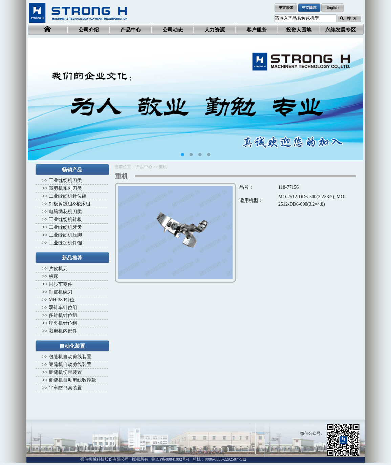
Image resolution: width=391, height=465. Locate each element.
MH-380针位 (61, 299)
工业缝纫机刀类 (65, 180)
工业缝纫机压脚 (65, 235)
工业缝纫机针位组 (68, 196)
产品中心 (144, 166)
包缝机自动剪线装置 (70, 356)
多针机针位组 (63, 315)
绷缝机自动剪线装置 (70, 364)
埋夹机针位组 (63, 323)
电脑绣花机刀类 (65, 211)
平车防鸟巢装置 (65, 387)
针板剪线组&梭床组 (69, 203)
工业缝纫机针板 (65, 219)
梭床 (53, 276)
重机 (163, 166)
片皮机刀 (58, 268)
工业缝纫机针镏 (65, 242)
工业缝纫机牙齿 (65, 227)
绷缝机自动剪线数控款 (72, 380)
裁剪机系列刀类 (65, 188)
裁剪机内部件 (63, 330)
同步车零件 (60, 284)
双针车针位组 (63, 307)
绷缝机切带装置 (65, 372)
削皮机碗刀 (60, 292)
